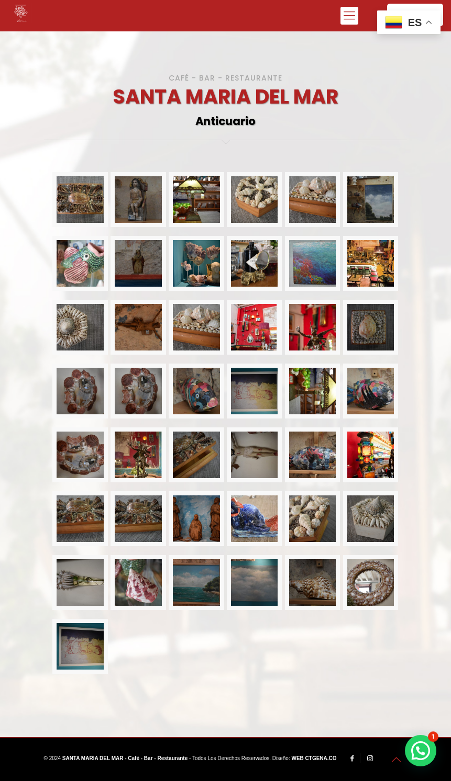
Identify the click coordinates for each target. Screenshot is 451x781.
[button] (420, 750)
